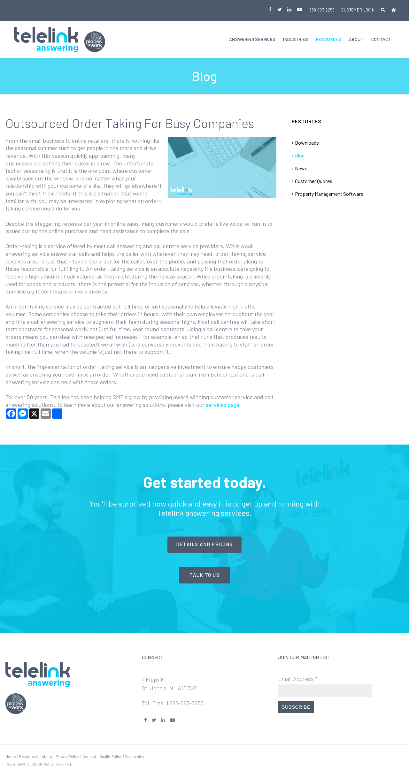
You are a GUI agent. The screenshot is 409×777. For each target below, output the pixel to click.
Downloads (307, 143)
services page (222, 405)
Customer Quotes (313, 182)
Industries (295, 39)
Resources (328, 39)
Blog (300, 156)
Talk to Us (204, 576)
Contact (381, 39)
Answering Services (252, 39)
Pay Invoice (134, 757)
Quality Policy (111, 757)
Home (10, 757)
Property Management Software (329, 194)
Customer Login (358, 9)
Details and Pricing (204, 545)
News (301, 169)
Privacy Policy (67, 757)
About (356, 39)
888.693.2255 (322, 9)
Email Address (297, 679)
